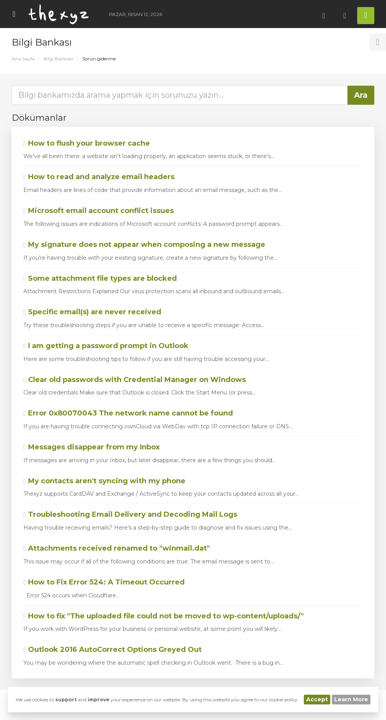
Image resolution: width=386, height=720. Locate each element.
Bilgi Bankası (58, 59)
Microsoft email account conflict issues (98, 210)
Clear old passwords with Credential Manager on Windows (134, 379)
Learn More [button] (351, 699)
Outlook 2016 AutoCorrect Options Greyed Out (112, 649)
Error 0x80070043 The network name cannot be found (128, 413)
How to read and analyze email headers (98, 177)
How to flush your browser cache (86, 143)
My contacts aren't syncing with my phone (104, 481)
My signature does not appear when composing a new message (144, 244)
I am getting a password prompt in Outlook (106, 346)
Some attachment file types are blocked (100, 278)
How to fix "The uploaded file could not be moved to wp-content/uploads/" (163, 616)
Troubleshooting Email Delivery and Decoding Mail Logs (130, 514)
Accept (317, 699)
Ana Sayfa (23, 59)
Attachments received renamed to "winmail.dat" (116, 548)
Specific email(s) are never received (92, 312)
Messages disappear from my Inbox (91, 447)
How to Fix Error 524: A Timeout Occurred (104, 582)
